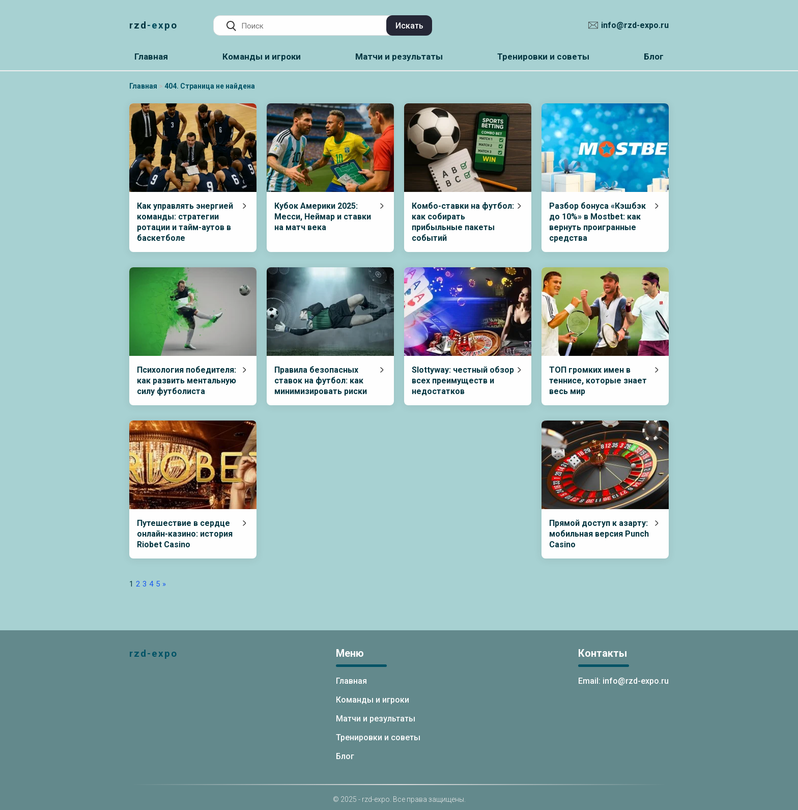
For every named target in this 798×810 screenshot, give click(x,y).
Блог (654, 56)
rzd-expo (153, 25)
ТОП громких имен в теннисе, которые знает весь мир (598, 380)
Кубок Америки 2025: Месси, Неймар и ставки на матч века (322, 216)
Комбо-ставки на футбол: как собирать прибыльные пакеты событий (463, 222)
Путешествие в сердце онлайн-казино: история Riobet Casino (185, 533)
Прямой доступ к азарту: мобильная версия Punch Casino (599, 533)
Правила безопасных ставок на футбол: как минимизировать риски (320, 380)
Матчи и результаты (399, 56)
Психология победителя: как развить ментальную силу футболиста (186, 380)
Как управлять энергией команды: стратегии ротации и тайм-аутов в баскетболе (185, 222)
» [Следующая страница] (164, 584)
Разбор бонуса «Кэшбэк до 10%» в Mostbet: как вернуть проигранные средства (597, 222)
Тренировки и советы (543, 56)
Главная (151, 56)
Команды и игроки (261, 56)
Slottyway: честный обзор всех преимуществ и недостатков (463, 380)
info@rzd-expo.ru (635, 25)
